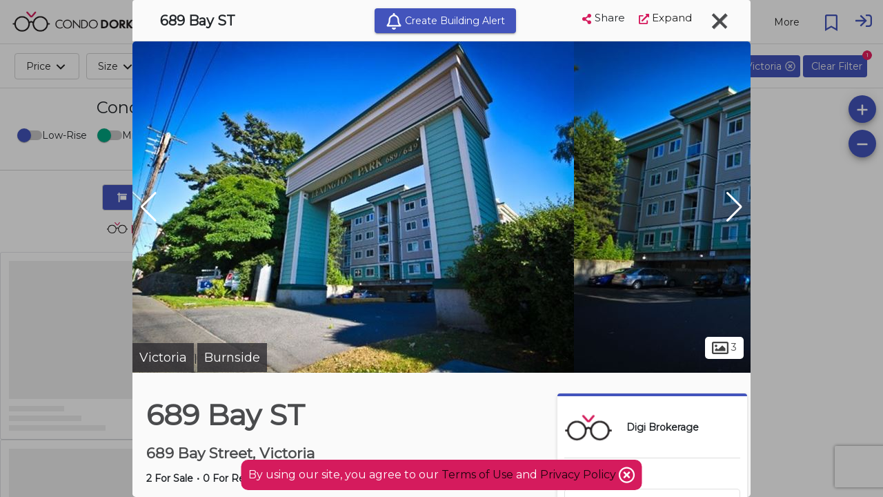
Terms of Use (477, 474)
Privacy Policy (579, 474)
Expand (665, 17)
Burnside (232, 357)
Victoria (163, 357)
